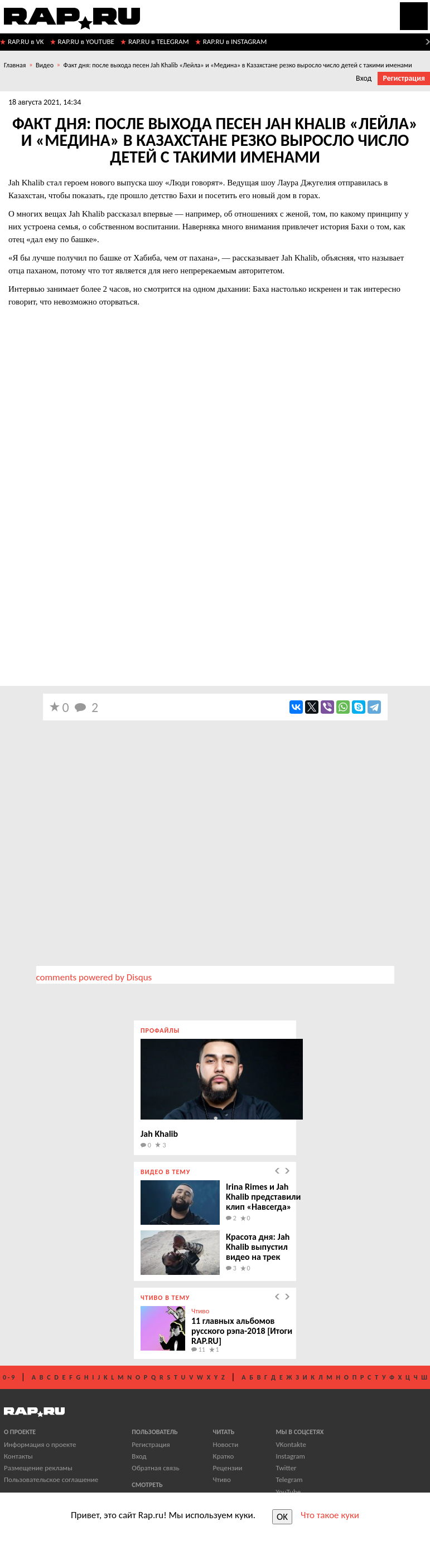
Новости (226, 1444)
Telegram (289, 1479)
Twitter (286, 1468)
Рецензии (228, 1468)
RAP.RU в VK (26, 41)
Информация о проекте (40, 1444)
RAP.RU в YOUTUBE (86, 41)
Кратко (223, 1456)
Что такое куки (330, 1515)
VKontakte (291, 1444)
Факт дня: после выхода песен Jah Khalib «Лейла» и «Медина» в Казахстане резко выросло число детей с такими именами (238, 65)
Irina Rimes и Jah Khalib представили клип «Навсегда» (263, 1196)
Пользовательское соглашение (51, 1479)
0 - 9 (9, 1377)
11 (198, 1349)
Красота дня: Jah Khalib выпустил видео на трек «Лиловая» (257, 1251)
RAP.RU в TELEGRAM (158, 41)
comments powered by (94, 977)
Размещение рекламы (38, 1468)
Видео (45, 65)
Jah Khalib (159, 1133)
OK (282, 1517)
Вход (363, 78)
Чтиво (200, 1311)
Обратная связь (155, 1468)
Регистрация (404, 78)
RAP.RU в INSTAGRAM (235, 41)
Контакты (18, 1456)
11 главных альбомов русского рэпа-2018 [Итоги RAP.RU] (241, 1331)
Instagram (290, 1456)
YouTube (288, 1492)
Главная (15, 65)
